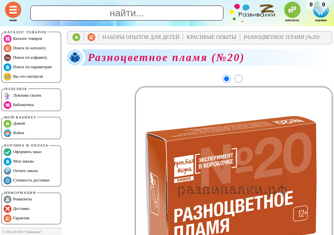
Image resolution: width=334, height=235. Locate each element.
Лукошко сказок (22, 96)
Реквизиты (18, 199)
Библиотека (19, 105)
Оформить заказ (22, 152)
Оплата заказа (21, 171)
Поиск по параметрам (28, 67)
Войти (14, 133)
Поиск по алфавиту (25, 58)
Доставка (16, 209)
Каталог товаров (23, 39)
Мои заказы (19, 161)
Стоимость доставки (27, 180)
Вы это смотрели (23, 77)
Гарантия (16, 218)
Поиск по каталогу (25, 48)
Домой (14, 124)
